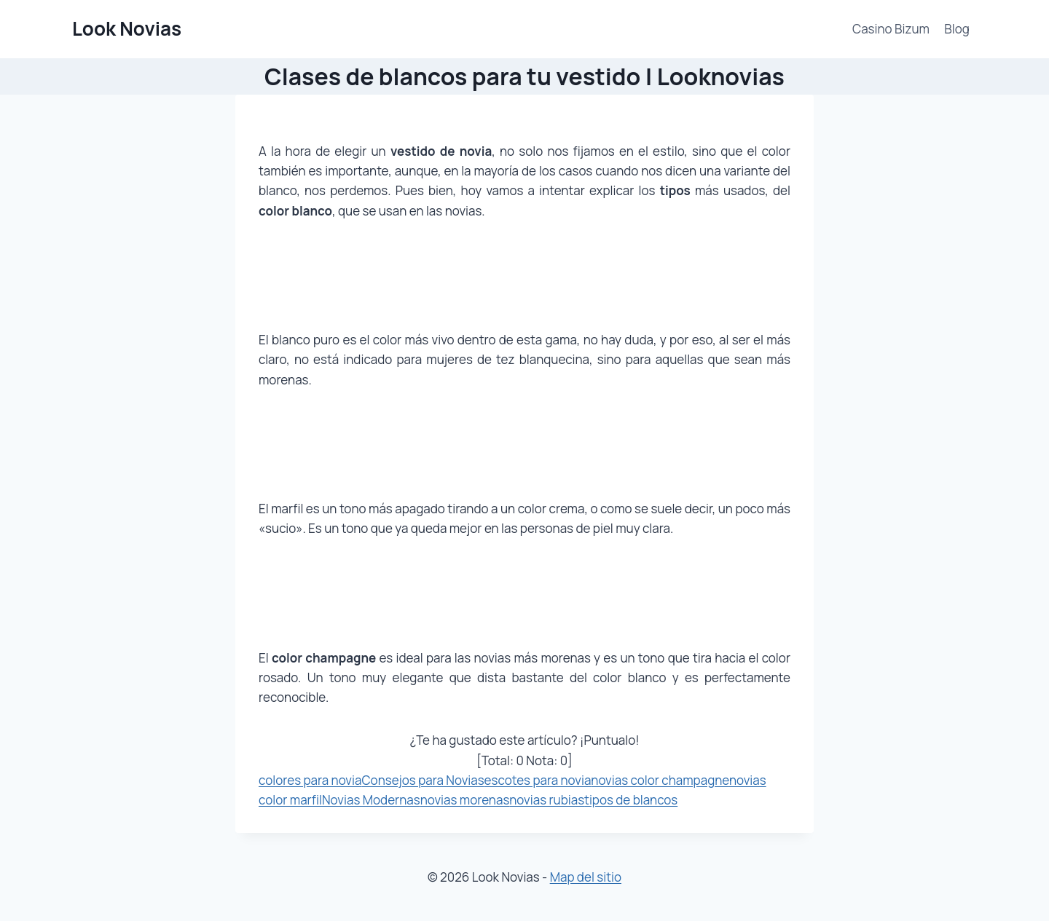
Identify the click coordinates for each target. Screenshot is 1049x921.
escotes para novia (538, 780)
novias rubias (546, 799)
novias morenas (465, 799)
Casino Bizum (891, 28)
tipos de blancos (630, 799)
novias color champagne (660, 780)
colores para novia (310, 780)
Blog (957, 28)
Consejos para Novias (422, 780)
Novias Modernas (371, 799)
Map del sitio (585, 877)
